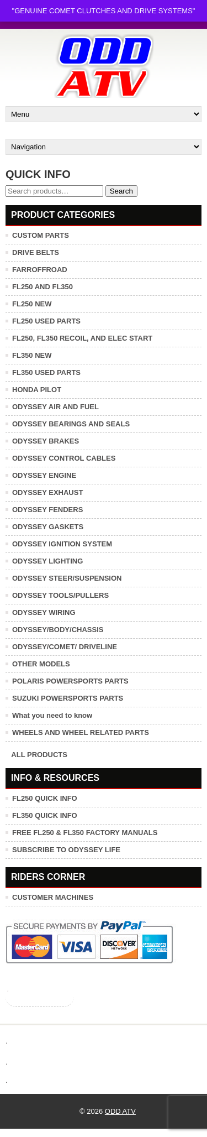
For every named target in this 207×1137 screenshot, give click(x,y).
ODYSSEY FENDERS (47, 509)
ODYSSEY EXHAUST (47, 492)
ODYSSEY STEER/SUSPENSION (66, 578)
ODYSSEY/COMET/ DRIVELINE (64, 647)
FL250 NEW (32, 304)
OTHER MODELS (41, 664)
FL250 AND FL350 (42, 287)
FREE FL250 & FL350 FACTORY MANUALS (84, 832)
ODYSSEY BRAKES (45, 441)
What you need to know (52, 715)
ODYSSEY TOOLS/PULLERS (60, 595)
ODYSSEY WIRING (44, 612)
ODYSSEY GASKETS (47, 527)
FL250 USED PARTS (46, 321)
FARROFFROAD (39, 269)
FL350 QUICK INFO (44, 815)
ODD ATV (120, 1111)
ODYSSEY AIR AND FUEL (55, 407)
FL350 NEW (32, 355)
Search (121, 191)
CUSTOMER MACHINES (52, 897)
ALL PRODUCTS (39, 754)
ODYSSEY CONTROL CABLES (63, 458)
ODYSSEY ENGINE (44, 475)
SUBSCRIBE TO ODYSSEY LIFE (66, 850)
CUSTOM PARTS (40, 235)
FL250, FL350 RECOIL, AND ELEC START (82, 338)
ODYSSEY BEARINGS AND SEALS (71, 424)
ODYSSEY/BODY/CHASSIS (57, 629)
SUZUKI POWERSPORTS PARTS (67, 698)
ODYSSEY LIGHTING (47, 561)
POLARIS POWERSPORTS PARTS (70, 681)
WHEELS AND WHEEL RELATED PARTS (80, 732)
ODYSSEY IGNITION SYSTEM (62, 544)
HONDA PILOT (36, 389)
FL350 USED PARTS (46, 372)
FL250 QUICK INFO (44, 798)
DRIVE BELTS (35, 252)
